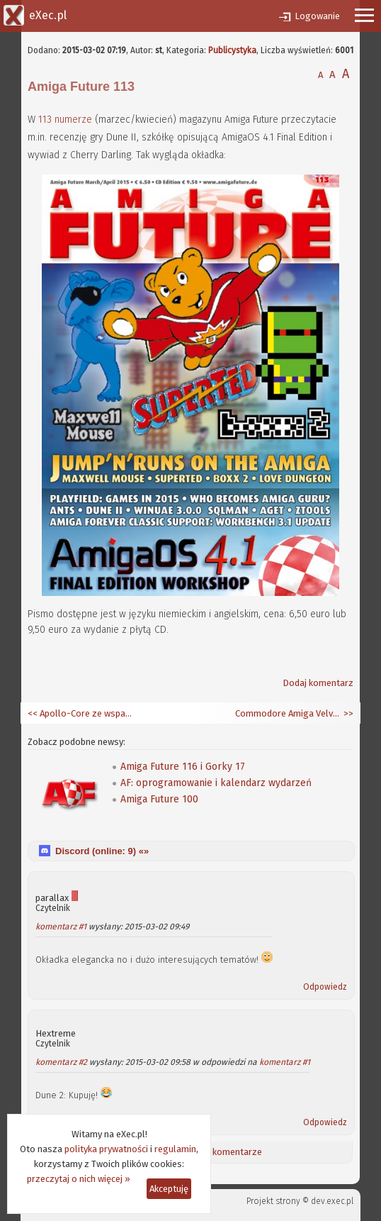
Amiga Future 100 (159, 799)
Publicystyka (232, 50)
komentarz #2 (61, 1062)
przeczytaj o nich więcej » (78, 1178)
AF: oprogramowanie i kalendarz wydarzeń (216, 783)
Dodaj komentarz (318, 683)
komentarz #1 (60, 927)
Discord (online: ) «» (102, 851)
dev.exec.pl (332, 1201)
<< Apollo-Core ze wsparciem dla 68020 (81, 713)
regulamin (175, 1149)
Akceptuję (168, 1188)
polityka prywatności (106, 1149)
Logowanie (317, 16)
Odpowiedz (325, 987)
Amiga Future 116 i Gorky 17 (182, 767)
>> (347, 713)
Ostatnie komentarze (218, 1152)
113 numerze (65, 120)
